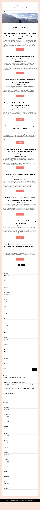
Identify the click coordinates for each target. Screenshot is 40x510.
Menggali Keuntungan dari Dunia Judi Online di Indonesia (14, 390)
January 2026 (6, 417)
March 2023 (6, 476)
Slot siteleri (6, 311)
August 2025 (6, 429)
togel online (6, 338)
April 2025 (5, 438)
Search (4, 376)
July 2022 (5, 479)
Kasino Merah (6, 491)
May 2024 (5, 457)
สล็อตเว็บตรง (6, 307)
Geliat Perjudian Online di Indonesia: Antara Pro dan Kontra (15, 387)
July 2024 (5, 453)
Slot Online (6, 500)
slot (4, 288)
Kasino (5, 489)
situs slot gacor (7, 283)
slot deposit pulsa (7, 330)
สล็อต (5, 314)
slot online (6, 281)
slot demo (6, 323)
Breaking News (6, 486)
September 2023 (7, 472)
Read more (20, 52)
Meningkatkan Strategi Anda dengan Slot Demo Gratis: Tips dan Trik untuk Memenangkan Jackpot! (20, 154)
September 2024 (7, 448)
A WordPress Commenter (10, 403)
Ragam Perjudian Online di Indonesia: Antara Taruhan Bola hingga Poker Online (19, 396)
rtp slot (5, 340)
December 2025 (7, 419)
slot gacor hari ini (7, 304)
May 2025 (5, 436)
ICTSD (20, 5)
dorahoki (5, 290)
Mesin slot (6, 496)
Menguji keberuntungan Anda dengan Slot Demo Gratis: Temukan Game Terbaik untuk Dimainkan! (20, 251)
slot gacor (6, 295)
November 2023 (7, 467)
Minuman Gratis (7, 498)
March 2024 (6, 460)
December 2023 (7, 464)
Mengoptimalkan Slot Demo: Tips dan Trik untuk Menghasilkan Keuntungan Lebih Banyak (20, 35)
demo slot (6, 345)
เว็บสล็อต (5, 321)
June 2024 (6, 455)
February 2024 (6, 462)
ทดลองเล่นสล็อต (6, 302)
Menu (35, 11)
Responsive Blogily (24, 508)
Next (23, 272)
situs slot (5, 278)
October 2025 (6, 424)
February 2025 (6, 443)
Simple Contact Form (20, 403)
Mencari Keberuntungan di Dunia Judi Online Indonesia (14, 385)
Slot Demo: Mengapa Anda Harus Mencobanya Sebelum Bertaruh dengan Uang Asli (20, 202)
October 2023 (6, 469)
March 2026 (6, 412)
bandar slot (6, 328)
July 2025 (5, 431)
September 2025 (7, 426)
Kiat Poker (6, 493)
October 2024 (6, 445)
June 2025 (6, 434)
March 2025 (6, 441)
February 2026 (6, 415)
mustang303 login (7, 300)
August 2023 (6, 474)
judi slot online (6, 285)
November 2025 (7, 422)
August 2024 (6, 450)
